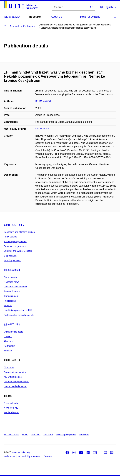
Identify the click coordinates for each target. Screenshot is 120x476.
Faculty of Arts (42, 128)
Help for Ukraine (90, 16)
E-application (10, 255)
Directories (9, 367)
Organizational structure (15, 372)
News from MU (11, 408)
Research (12, 270)
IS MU (25, 434)
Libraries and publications (16, 381)
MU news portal (11, 434)
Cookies (48, 456)
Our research (10, 277)
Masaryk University (21, 452)
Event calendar (11, 403)
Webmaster (9, 456)
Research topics (12, 291)
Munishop (84, 434)
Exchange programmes (15, 241)
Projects (8, 305)
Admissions (14, 225)
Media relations (11, 412)
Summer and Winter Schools (18, 251)
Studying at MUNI (12, 260)
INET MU (35, 434)
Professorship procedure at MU (19, 315)
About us (12, 324)
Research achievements (15, 286)
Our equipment (11, 296)
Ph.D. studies (10, 236)
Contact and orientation (15, 386)
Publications (10, 301)
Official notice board (13, 331)
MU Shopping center (66, 434)
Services (8, 350)
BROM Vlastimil (43, 101)
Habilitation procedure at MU (18, 310)
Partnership (9, 346)
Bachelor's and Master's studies (19, 232)
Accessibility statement (29, 456)
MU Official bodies (13, 377)
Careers (8, 336)
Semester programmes (15, 246)
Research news (11, 282)
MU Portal (48, 434)
